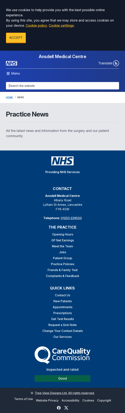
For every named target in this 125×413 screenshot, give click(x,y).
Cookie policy (36, 25)
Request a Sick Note (62, 325)
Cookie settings (61, 25)
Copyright (104, 400)
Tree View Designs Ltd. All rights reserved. (65, 393)
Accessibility (70, 400)
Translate (108, 63)
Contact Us (62, 295)
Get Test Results (62, 319)
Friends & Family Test (63, 270)
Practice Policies (62, 264)
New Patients (62, 301)
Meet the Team (62, 246)
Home (9, 97)
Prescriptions (62, 313)
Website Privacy (47, 400)
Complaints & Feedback (62, 276)
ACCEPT (16, 38)
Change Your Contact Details (62, 331)
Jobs (62, 252)
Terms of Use (23, 399)
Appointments (62, 307)
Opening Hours (62, 234)
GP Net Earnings (62, 240)
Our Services (62, 337)
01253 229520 (71, 218)
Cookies (88, 400)
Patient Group (62, 258)
